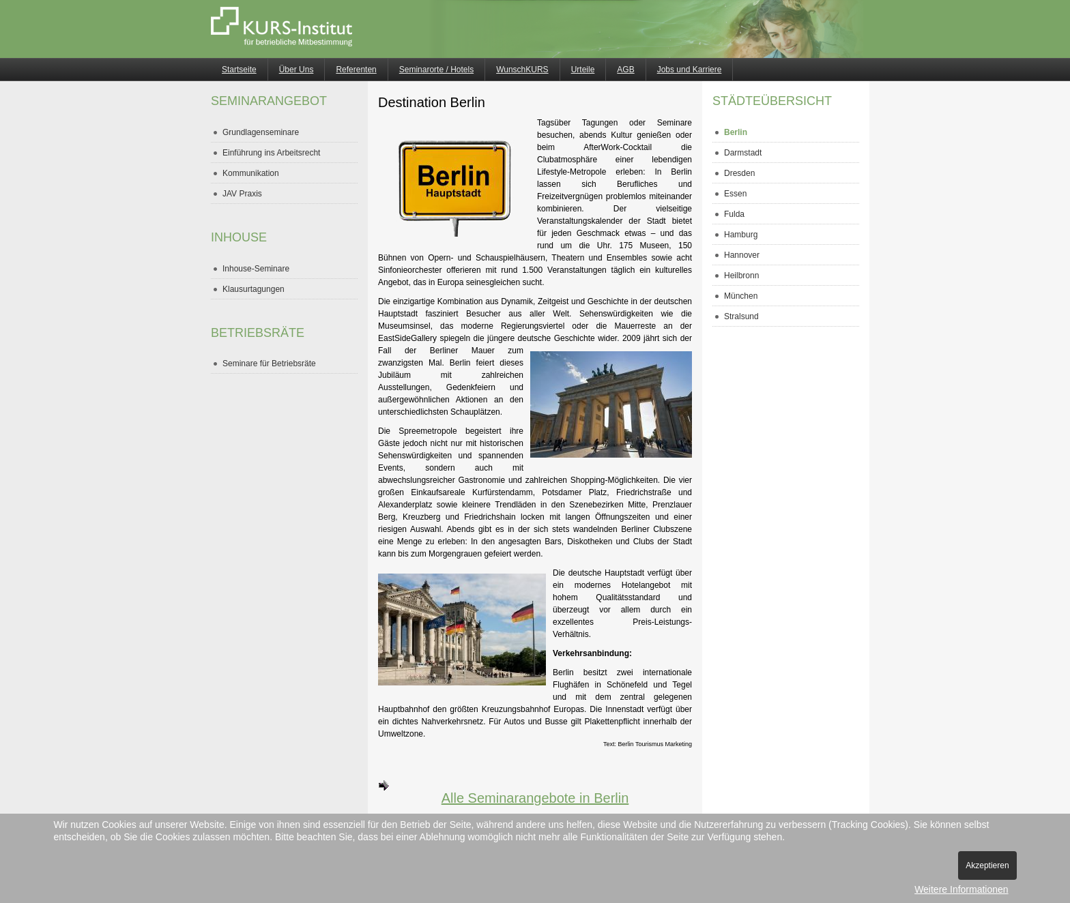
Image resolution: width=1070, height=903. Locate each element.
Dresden (739, 173)
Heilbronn (741, 275)
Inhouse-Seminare (255, 268)
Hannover (742, 255)
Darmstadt (743, 153)
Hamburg (740, 234)
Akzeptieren (987, 865)
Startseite (239, 69)
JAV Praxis (242, 193)
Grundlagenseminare (260, 132)
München (740, 296)
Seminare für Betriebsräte (269, 363)
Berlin (735, 132)
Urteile (583, 69)
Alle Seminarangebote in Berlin (503, 792)
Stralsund (741, 316)
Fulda (734, 214)
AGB (625, 69)
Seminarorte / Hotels (436, 69)
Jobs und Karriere (689, 69)
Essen (735, 193)
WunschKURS (522, 69)
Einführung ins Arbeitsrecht (271, 153)
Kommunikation (250, 173)
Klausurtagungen (253, 289)
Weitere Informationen (961, 889)
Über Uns (296, 69)
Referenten (356, 69)
